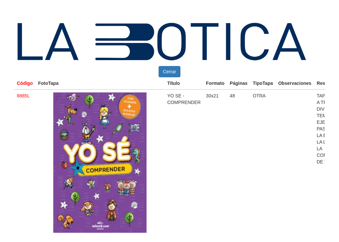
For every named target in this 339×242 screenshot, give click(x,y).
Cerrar (169, 71)
